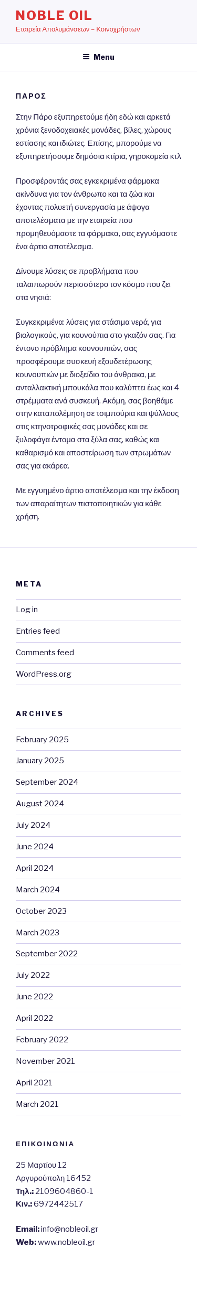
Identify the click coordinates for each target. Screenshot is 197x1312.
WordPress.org (43, 674)
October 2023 (41, 911)
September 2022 (47, 953)
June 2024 (35, 846)
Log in (27, 609)
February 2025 (42, 739)
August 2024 (40, 803)
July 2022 (33, 975)
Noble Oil (54, 15)
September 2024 (47, 782)
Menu (98, 56)
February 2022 (42, 1039)
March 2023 (37, 932)
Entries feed (38, 631)
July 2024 (33, 825)
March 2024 (38, 889)
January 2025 (40, 760)
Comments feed (45, 652)
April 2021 (34, 1082)
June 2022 (34, 996)
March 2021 (37, 1104)
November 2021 (45, 1061)
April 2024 (35, 868)
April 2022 (34, 1018)
